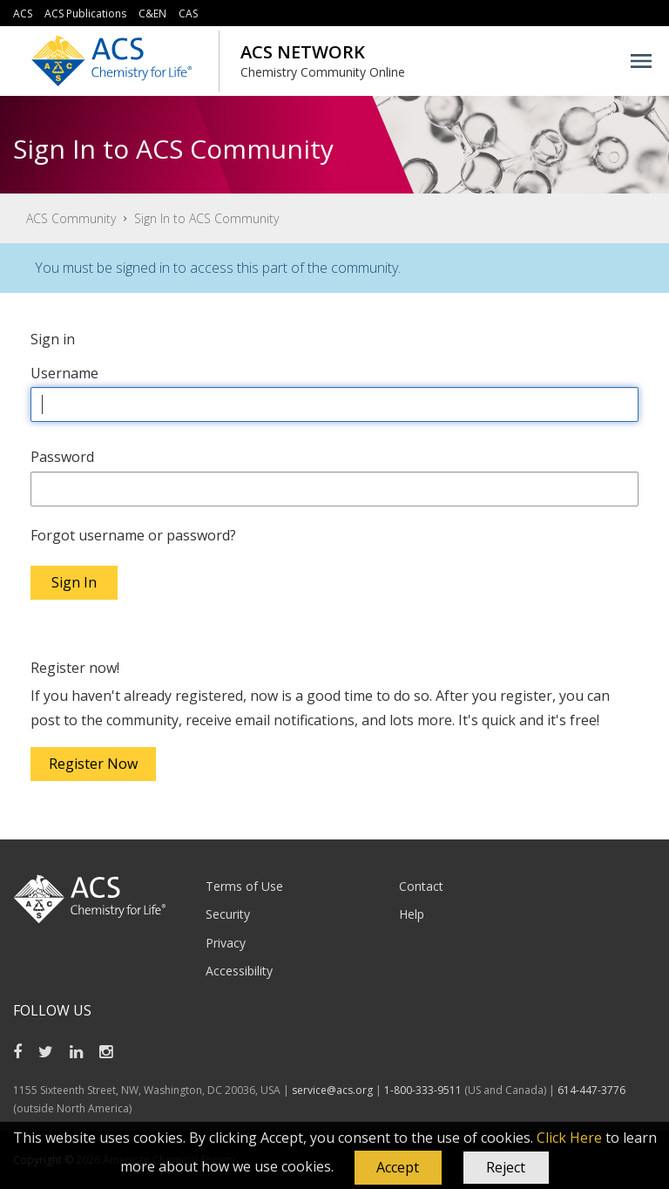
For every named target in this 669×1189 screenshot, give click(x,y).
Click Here (569, 1137)
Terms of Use (244, 886)
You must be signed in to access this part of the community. (218, 267)
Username (64, 373)
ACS (22, 13)
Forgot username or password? (133, 535)
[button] (398, 1168)
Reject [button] (505, 1167)
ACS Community (71, 218)
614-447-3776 (591, 1090)
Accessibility (239, 970)
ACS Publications (85, 13)
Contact (421, 886)
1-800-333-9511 (423, 1090)
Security (228, 914)
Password (62, 456)
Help (411, 914)
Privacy (226, 942)
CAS (188, 13)
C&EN (152, 13)
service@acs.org (332, 1090)
